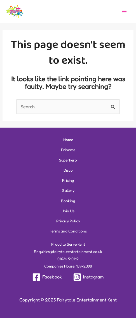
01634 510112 (68, 259)
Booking (68, 201)
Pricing (68, 180)
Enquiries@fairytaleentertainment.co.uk (68, 251)
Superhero (68, 160)
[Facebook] (47, 277)
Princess (68, 150)
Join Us (68, 211)
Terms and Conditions (68, 231)
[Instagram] (88, 277)
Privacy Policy (68, 221)
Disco (68, 170)
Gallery (68, 190)
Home (68, 139)
